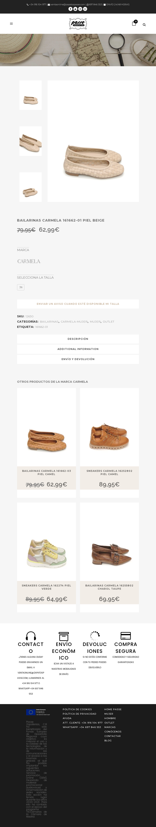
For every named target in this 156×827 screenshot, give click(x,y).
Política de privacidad (79, 713)
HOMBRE (110, 718)
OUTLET (108, 321)
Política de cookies (77, 709)
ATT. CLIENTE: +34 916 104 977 (83, 722)
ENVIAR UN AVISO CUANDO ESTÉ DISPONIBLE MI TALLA (78, 303)
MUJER (95, 321)
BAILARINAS (49, 321)
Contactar (112, 736)
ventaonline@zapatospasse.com (66, 4)
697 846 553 (94, 4)
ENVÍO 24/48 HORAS (116, 4)
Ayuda (67, 718)
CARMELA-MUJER (74, 321)
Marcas (110, 727)
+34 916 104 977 (36, 4)
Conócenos (112, 731)
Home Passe (113, 709)
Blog (108, 740)
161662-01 (41, 327)
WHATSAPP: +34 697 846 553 (82, 727)
